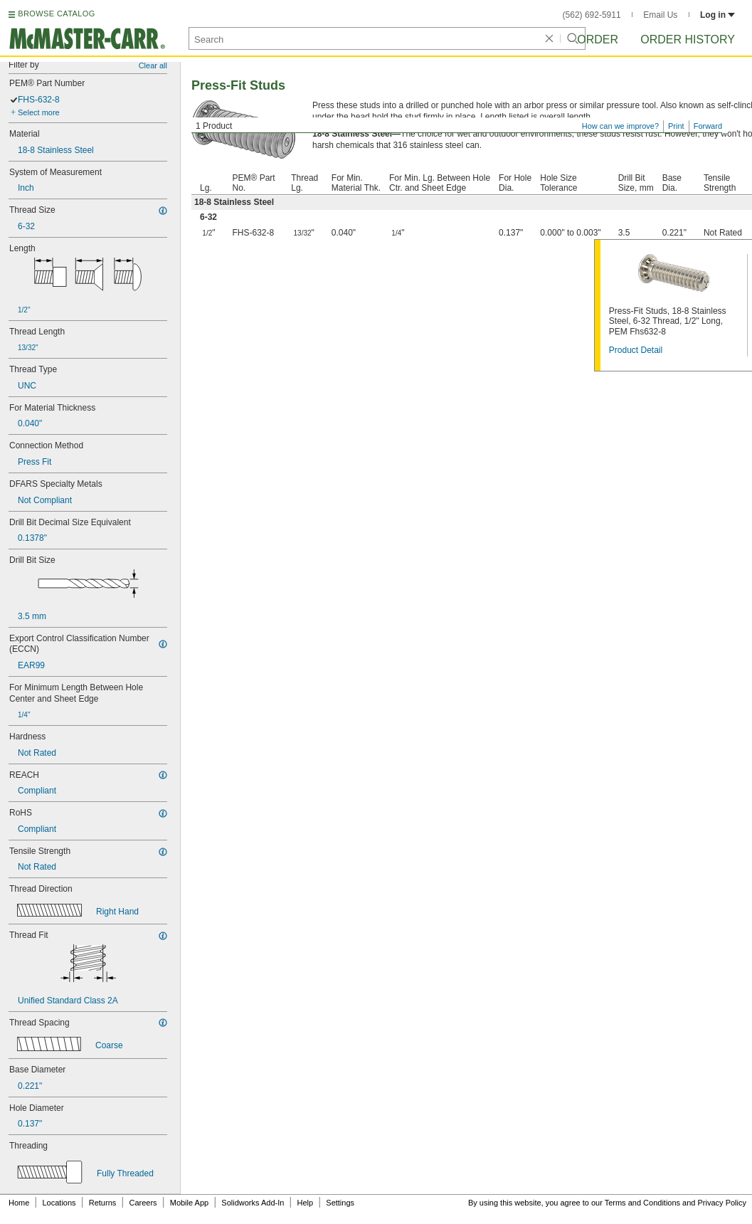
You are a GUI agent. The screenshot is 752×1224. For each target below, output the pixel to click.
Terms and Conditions (642, 1202)
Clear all (153, 65)
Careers (143, 1202)
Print (676, 126)
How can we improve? (620, 126)
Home (19, 1202)
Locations (59, 1202)
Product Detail (635, 350)
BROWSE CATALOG (56, 13)
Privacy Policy (722, 1202)
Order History (687, 39)
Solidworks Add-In (252, 1202)
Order (597, 39)
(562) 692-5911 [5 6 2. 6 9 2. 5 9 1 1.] (592, 15)
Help (305, 1202)
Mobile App (189, 1202)
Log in (717, 15)
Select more (39, 112)
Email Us (660, 15)
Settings (340, 1202)
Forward (708, 126)
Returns (103, 1202)
